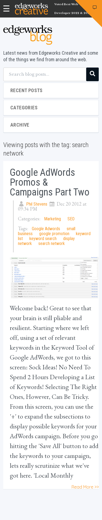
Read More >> (85, 487)
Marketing (52, 218)
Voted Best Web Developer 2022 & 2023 (72, 9)
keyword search (43, 238)
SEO (71, 218)
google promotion (54, 233)
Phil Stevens (36, 204)
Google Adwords (46, 228)
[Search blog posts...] (44, 74)
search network (51, 243)
